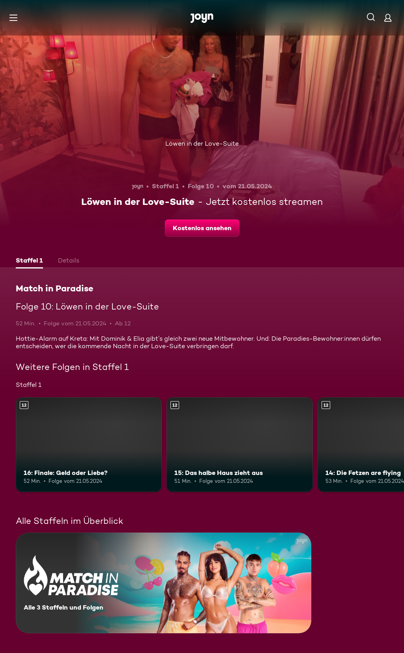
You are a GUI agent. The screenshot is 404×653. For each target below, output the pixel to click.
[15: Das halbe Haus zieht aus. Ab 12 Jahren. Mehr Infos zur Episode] (239, 444)
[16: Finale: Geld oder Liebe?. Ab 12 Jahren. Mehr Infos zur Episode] (89, 444)
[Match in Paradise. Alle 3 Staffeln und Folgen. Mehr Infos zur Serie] (163, 583)
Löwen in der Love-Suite (202, 143)
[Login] (387, 17)
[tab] (29, 261)
